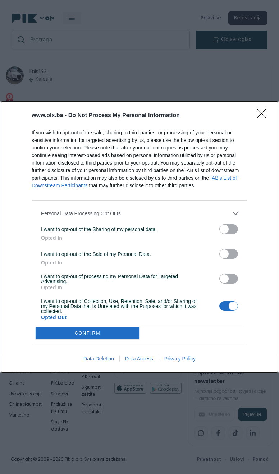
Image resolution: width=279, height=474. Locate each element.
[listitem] (139, 213)
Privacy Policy (180, 359)
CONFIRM (87, 333)
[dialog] (139, 237)
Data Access (139, 359)
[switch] (228, 229)
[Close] (264, 116)
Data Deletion (98, 359)
